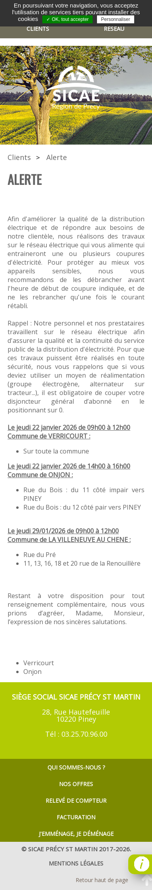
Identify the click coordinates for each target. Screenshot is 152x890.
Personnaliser (115, 19)
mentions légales (76, 863)
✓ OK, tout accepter (67, 19)
